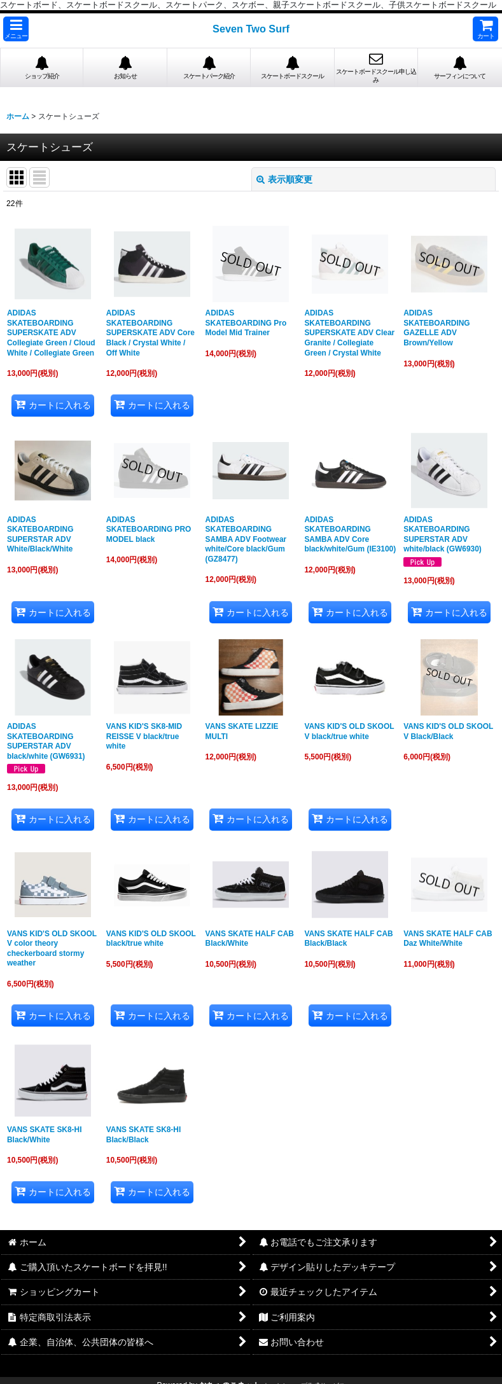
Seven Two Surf (251, 28)
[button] (16, 29)
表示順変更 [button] (284, 179)
